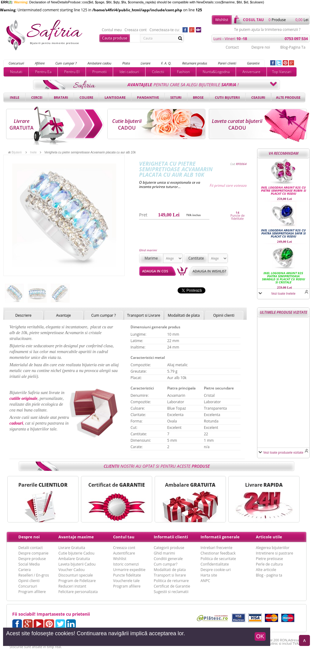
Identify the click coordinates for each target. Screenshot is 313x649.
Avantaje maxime (76, 537)
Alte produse (288, 97)
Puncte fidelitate (127, 575)
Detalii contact (30, 547)
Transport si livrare (170, 575)
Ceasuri (258, 97)
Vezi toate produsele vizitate (283, 452)
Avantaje (63, 315)
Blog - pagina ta (269, 575)
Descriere (23, 315)
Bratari (61, 97)
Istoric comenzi (126, 564)
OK (260, 636)
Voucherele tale (126, 580)
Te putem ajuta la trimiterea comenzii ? (267, 29)
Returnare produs (194, 63)
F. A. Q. (166, 63)
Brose (198, 97)
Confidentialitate (215, 564)
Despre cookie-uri (216, 569)
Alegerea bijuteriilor (272, 547)
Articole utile (269, 537)
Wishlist (221, 19)
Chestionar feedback (218, 553)
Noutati (16, 71)
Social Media (29, 564)
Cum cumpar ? (66, 63)
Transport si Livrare (143, 315)
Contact (232, 47)
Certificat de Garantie (172, 586)
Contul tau (123, 537)
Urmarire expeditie (129, 569)
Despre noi (260, 47)
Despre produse (32, 558)
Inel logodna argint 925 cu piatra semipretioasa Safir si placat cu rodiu (283, 233)
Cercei (36, 97)
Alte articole (266, 569)
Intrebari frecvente (216, 547)
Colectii (158, 71)
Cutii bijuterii (227, 97)
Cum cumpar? (165, 564)
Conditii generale (168, 558)
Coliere (86, 97)
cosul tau (253, 19)
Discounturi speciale (75, 575)
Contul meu (112, 30)
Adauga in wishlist (209, 271)
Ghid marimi (148, 250)
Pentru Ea (43, 71)
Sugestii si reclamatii (171, 591)
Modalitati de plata (184, 315)
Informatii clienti (171, 537)
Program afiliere (32, 591)
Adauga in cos (155, 271)
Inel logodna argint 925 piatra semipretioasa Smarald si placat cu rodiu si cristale (283, 277)
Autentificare (124, 553)
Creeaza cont (135, 30)
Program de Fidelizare (77, 580)
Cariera (24, 569)
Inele (14, 97)
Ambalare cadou (99, 63)
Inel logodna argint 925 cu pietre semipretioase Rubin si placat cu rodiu (283, 190)
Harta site (209, 575)
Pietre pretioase (269, 558)
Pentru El (71, 71)
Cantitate (196, 258)
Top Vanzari (281, 71)
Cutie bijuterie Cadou (76, 553)
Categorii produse (169, 547)
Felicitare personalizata (78, 591)
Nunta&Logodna (216, 71)
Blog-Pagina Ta (292, 47)
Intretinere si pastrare (274, 553)
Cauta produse (114, 38)
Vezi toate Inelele (283, 293)
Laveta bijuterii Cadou (77, 564)
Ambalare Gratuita (74, 558)
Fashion (183, 71)
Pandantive (148, 97)
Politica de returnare (171, 580)
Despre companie (33, 553)
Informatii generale (220, 537)
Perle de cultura (269, 564)
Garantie (253, 63)
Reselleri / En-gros (33, 575)
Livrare (145, 63)
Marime (151, 258)
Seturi (176, 97)
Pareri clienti (227, 63)
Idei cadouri (129, 71)
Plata (126, 63)
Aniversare (251, 71)
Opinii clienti (223, 315)
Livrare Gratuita (71, 547)
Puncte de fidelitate (237, 217)
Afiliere (40, 63)
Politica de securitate (218, 558)
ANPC (205, 580)
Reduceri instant (72, 586)
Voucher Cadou (71, 569)
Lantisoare (115, 97)
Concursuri (16, 63)
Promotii (99, 71)
